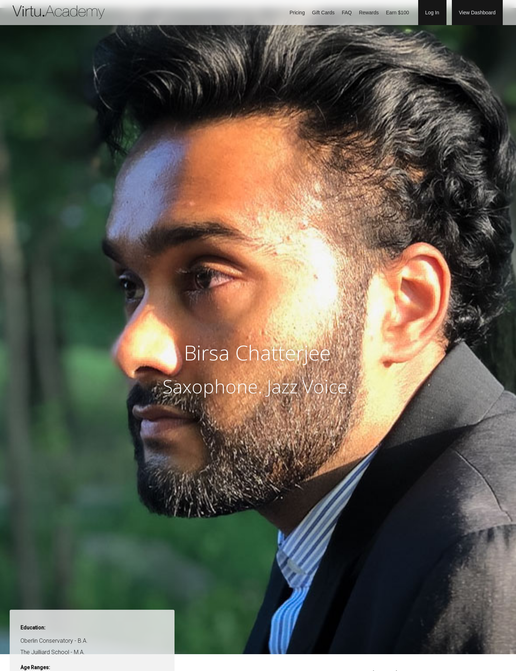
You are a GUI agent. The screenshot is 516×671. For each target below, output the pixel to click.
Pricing (297, 12)
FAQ (347, 12)
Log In (432, 12)
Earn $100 (397, 12)
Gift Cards (323, 12)
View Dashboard (477, 12)
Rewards (369, 12)
